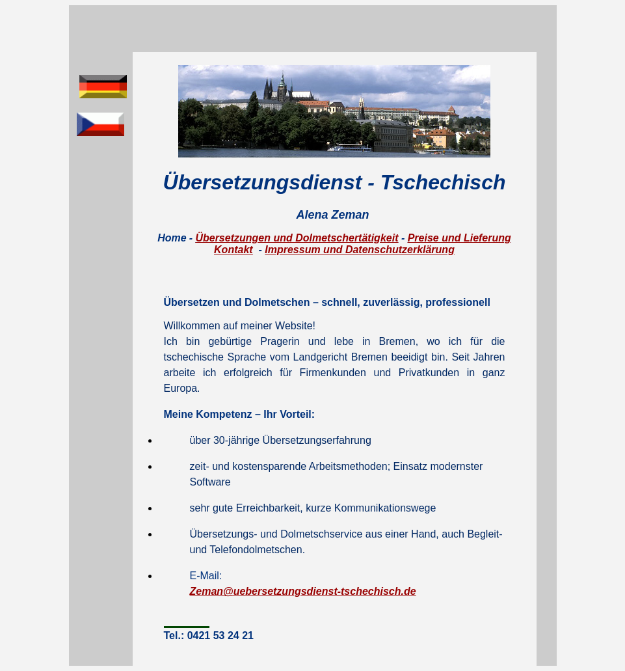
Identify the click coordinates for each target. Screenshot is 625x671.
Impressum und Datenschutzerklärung (360, 249)
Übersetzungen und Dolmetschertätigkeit (296, 237)
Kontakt (233, 249)
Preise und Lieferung (459, 237)
